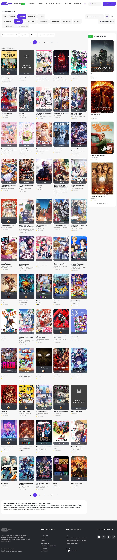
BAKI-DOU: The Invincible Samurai (25, 189)
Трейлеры (77, 3)
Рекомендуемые (22, 26)
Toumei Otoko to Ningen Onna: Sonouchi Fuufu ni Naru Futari (26, 230)
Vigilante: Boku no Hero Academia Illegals (42, 487)
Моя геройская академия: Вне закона (43, 484)
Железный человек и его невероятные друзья (25, 375)
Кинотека (32, 3)
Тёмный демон (57, 375)
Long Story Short (75, 338)
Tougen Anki (56, 376)
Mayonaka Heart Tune (58, 115)
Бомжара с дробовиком (24, 443)
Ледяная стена (57, 148)
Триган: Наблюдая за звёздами (42, 226)
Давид (3, 300)
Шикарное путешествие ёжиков (25, 77)
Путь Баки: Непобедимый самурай (26, 186)
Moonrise (3, 485)
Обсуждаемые (8, 26)
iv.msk (42, 297)
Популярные (43, 21)
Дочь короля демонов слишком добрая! (7, 263)
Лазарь (55, 483)
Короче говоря (75, 336)
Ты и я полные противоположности (41, 77)
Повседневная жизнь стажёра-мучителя (76, 114)
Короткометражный (45, 35)
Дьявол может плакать (77, 483)
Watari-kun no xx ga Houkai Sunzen (42, 414)
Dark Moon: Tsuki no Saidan (60, 80)
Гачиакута (4, 411)
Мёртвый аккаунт (76, 77)
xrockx (39, 297)
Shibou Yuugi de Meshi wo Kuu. (44, 116)
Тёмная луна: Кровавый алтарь (59, 77)
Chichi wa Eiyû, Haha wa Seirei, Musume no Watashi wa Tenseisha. (26, 341)
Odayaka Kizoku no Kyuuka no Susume (60, 267)
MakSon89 (27, 443)
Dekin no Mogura (75, 376)
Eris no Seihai (4, 115)
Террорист (39, 185)
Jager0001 (45, 297)
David (2, 302)
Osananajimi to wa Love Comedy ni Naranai (7, 152)
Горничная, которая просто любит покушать (8, 186)
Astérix (55, 448)
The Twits (3, 338)
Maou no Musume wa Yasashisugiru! (6, 267)
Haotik (26, 443)
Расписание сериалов (53, 3)
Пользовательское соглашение (76, 540)
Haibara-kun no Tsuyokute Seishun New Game (42, 151)
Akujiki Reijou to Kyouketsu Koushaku (42, 340)
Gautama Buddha (44, 297)
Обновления (8, 21)
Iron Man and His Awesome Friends (25, 379)
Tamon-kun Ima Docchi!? (42, 265)
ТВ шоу (41, 16)
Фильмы (12, 16)
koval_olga (8, 221)
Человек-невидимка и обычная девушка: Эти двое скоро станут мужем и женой (26, 226)
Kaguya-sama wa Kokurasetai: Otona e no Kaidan (78, 268)
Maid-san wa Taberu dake (7, 188)
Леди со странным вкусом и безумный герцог (43, 337)
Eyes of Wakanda (40, 376)
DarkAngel (29, 443)
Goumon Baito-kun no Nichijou (78, 116)
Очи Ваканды (39, 375)
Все (5, 16)
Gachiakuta (4, 413)
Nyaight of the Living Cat (25, 413)
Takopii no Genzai (57, 413)
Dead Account (74, 78)
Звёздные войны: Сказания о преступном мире (44, 447)
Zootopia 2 (38, 302)
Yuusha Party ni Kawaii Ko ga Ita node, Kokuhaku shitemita (26, 268)
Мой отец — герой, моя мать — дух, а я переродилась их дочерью (26, 337)
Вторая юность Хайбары (42, 148)
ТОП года (77, 21)
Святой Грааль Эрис (6, 113)
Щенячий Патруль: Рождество (76, 301)
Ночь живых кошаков (24, 411)
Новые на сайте (30, 21)
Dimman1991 (8, 73)
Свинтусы (3, 336)
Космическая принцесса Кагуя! (77, 186)
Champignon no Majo (6, 227)
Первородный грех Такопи (60, 411)
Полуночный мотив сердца (60, 113)
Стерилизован (5, 375)
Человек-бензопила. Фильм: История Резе (61, 337)
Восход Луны (4, 483)
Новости (68, 3)
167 (52, 42)
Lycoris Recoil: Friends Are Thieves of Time (77, 450)
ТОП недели (55, 21)
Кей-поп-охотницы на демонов (7, 447)
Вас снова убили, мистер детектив (77, 149)
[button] (85, 3)
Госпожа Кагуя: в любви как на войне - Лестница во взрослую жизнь (78, 264)
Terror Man (38, 187)
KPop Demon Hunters (6, 449)
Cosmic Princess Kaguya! (77, 188)
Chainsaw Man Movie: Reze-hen (60, 340)
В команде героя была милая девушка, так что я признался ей (26, 264)
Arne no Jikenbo (23, 115)
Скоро (41, 3)
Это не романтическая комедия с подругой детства (9, 149)
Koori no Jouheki (57, 150)
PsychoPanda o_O (47, 297)
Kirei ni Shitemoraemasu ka (77, 228)
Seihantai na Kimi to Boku (42, 80)
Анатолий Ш (41, 297)
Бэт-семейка (56, 300)
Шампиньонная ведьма (7, 225)
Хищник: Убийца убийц (25, 446)
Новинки (18, 21)
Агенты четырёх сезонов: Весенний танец (25, 149)
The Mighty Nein (23, 302)
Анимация (31, 16)
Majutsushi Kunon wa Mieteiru (60, 227)
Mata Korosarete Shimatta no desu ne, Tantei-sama (78, 152)
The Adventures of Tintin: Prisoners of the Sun (7, 81)
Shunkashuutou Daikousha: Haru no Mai (25, 152)
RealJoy (8, 297)
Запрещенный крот (76, 375)
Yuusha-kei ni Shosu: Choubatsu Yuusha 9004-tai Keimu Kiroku (60, 192)
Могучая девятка (23, 300)
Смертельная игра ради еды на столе (43, 114)
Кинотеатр (19, 4)
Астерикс (56, 446)
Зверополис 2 (39, 300)
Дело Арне (21, 113)
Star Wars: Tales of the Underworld (41, 450)
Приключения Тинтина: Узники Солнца (7, 77)
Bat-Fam (55, 302)
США (32, 35)
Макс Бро (23, 443)
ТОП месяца (67, 21)
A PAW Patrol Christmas (76, 303)
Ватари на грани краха (42, 411)
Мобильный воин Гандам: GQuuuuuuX (26, 484)
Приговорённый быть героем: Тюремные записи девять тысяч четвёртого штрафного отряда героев (60, 187)
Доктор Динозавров (76, 411)
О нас (67, 535)
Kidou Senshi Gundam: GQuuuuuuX (24, 487)
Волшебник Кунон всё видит (61, 225)
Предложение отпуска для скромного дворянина (60, 263)
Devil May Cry (74, 485)
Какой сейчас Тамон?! (42, 263)
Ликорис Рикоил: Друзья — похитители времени (78, 447)
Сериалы (22, 16)
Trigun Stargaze (40, 228)
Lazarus (55, 485)
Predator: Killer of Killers (24, 448)
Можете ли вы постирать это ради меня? (79, 226)
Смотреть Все (102, 204)
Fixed (2, 376)
